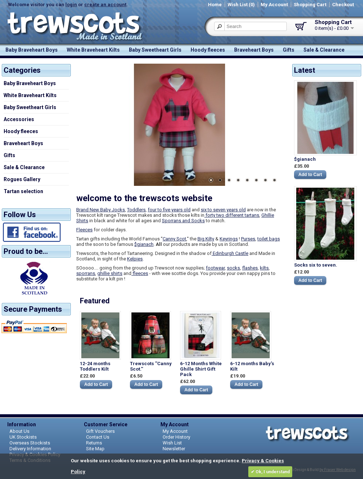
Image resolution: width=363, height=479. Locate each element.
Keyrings (229, 239)
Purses (248, 239)
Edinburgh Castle (230, 253)
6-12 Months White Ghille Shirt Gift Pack (201, 369)
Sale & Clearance (323, 50)
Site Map (95, 448)
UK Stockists (23, 437)
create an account (105, 4)
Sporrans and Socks (183, 220)
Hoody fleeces (208, 50)
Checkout (343, 4)
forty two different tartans (231, 215)
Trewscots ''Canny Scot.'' (151, 366)
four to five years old (169, 209)
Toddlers (136, 209)
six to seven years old (223, 209)
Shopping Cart (310, 4)
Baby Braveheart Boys (31, 50)
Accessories (19, 119)
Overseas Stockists (29, 443)
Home (215, 4)
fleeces (139, 273)
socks (233, 268)
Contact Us (97, 437)
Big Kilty (205, 239)
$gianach (305, 159)
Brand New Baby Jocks (100, 209)
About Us (19, 431)
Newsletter (174, 448)
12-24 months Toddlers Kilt (95, 366)
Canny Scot (174, 239)
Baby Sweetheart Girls (155, 50)
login (71, 4)
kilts (264, 268)
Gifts (288, 50)
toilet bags (268, 239)
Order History (176, 437)
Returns (94, 443)
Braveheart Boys (254, 50)
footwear (215, 268)
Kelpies (135, 259)
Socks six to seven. (315, 265)
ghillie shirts (109, 273)
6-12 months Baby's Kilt (252, 366)
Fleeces (84, 229)
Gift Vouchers (100, 431)
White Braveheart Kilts (93, 50)
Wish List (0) (241, 4)
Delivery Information (30, 448)
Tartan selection (23, 191)
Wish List (172, 443)
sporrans (85, 273)
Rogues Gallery (22, 179)
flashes (250, 268)
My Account (274, 4)
